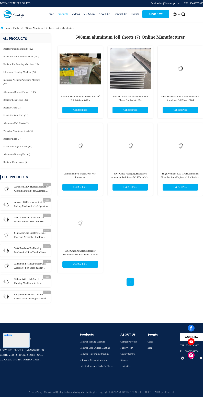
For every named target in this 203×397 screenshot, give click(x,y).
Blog (150, 348)
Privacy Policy (35, 392)
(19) (16, 123)
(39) (15, 100)
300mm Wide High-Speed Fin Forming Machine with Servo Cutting (28, 281)
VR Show (89, 14)
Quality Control (127, 354)
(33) (12, 107)
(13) (18, 131)
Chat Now (156, 14)
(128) (21, 64)
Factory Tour (126, 348)
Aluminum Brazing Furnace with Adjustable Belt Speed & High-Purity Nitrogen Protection (30, 266)
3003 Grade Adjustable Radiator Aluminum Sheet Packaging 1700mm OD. (80, 255)
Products (62, 14)
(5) (15, 162)
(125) (18, 49)
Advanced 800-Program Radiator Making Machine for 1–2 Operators (31, 204)
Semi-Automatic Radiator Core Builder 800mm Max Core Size (29, 219)
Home (50, 14)
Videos (75, 14)
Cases (150, 341)
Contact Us (120, 14)
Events (135, 14)
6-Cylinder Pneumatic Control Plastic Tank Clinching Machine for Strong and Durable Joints (31, 297)
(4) (16, 154)
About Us (104, 14)
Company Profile (128, 341)
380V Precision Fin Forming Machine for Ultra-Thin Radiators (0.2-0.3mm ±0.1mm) (30, 251)
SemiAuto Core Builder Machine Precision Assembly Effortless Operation (30, 235)
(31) (15, 115)
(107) (19, 92)
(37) (21, 82)
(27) (19, 72)
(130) (21, 56)
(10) (17, 146)
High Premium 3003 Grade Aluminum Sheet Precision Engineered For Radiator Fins (180, 177)
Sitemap (124, 360)
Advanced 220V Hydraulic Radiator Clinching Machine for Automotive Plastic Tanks (31, 189)
